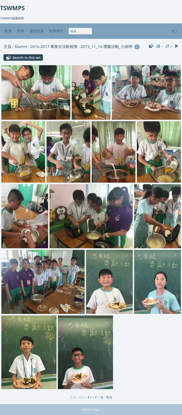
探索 (20, 30)
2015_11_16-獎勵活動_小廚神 (106, 46)
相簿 (8, 30)
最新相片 (56, 30)
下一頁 (98, 397)
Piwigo (95, 409)
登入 (175, 31)
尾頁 (109, 397)
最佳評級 (37, 30)
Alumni (21, 46)
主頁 (7, 46)
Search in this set (26, 57)
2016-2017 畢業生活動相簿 (53, 46)
